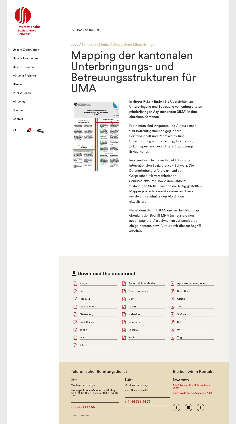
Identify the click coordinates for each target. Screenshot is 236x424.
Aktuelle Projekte (24, 75)
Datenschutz (84, 415)
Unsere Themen (23, 67)
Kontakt (18, 118)
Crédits (73, 415)
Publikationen (22, 93)
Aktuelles (19, 101)
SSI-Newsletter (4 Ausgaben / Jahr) (193, 393)
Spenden (19, 110)
